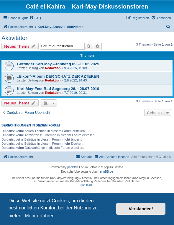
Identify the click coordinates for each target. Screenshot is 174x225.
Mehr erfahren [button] (40, 215)
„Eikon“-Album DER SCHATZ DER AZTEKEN (58, 76)
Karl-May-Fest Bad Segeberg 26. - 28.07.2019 (58, 88)
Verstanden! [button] (141, 208)
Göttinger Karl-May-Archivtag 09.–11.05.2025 (58, 64)
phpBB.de (106, 171)
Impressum (87, 184)
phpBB (71, 167)
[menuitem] (35, 17)
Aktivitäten (15, 38)
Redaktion (52, 68)
